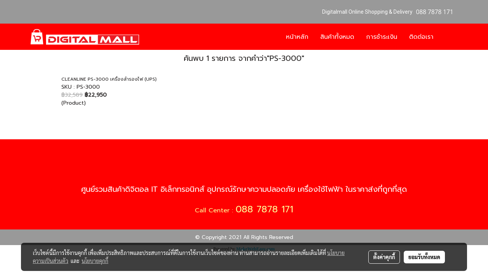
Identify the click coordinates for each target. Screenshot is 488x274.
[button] (450, 37)
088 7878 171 (264, 209)
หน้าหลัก (297, 36)
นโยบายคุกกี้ (95, 260)
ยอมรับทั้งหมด (424, 256)
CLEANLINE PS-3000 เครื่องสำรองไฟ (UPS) (109, 79)
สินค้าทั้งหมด (337, 36)
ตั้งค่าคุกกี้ (384, 256)
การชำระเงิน (381, 36)
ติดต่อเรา (421, 36)
